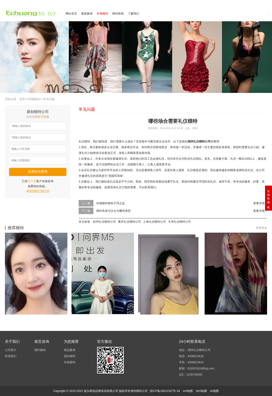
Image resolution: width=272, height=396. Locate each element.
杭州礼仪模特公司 (104, 221)
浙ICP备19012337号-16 (165, 391)
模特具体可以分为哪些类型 (113, 210)
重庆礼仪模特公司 (129, 221)
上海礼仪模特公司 (154, 221)
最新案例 (87, 13)
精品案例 (69, 350)
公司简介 (227, 2)
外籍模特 (102, 13)
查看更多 (261, 227)
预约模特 (40, 350)
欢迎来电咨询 (259, 2)
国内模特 (69, 356)
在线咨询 (225, 13)
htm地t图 (201, 391)
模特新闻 (118, 13)
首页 (22, 99)
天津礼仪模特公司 (179, 221)
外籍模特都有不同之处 (110, 203)
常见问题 (49, 99)
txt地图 (214, 391)
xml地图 (188, 391)
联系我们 (242, 2)
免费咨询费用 (38, 171)
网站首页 (71, 13)
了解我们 (133, 13)
